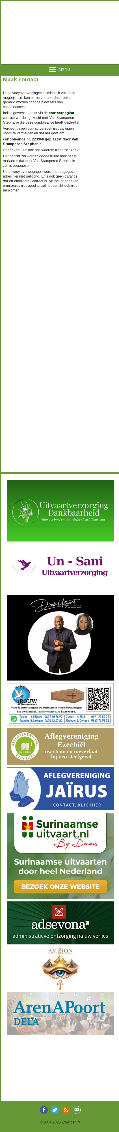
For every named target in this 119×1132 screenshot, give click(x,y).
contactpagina (61, 113)
